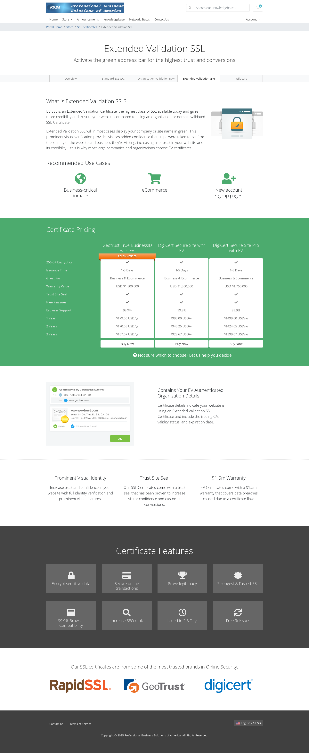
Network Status (139, 19)
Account (251, 19)
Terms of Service (80, 724)
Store (66, 19)
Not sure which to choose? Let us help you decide (182, 355)
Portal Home (54, 27)
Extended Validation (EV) (199, 78)
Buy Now (127, 344)
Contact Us (161, 19)
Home (53, 19)
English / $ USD (248, 723)
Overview (71, 78)
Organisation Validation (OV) (156, 78)
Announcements (88, 19)
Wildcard (241, 78)
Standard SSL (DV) (113, 78)
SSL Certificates (87, 27)
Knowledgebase (114, 19)
